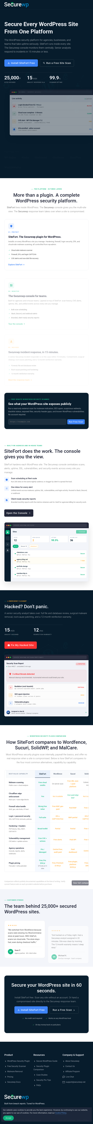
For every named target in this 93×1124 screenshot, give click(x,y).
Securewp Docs (12, 1082)
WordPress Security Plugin (17, 1061)
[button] (86, 5)
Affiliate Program (71, 1071)
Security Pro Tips (42, 1080)
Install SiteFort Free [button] (21, 63)
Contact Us (68, 1066)
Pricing (8, 1077)
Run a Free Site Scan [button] (57, 63)
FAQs (37, 1085)
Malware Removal (13, 1071)
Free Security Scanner (15, 1066)
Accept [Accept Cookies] (8, 1120)
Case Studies (40, 1075)
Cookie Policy (60, 1115)
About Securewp (70, 1061)
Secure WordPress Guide (45, 1061)
